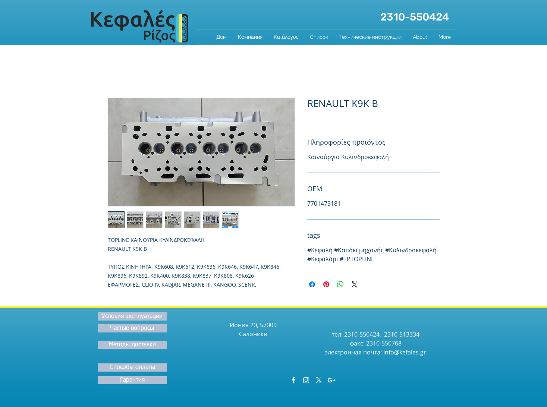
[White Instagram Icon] (306, 380)
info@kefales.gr (404, 352)
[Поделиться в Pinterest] (326, 284)
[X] (319, 380)
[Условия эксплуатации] (132, 316)
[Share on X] (354, 284)
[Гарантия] (132, 380)
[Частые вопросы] (132, 328)
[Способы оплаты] (132, 367)
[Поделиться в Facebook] (312, 284)
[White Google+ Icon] (331, 380)
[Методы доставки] (132, 345)
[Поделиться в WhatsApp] (340, 284)
